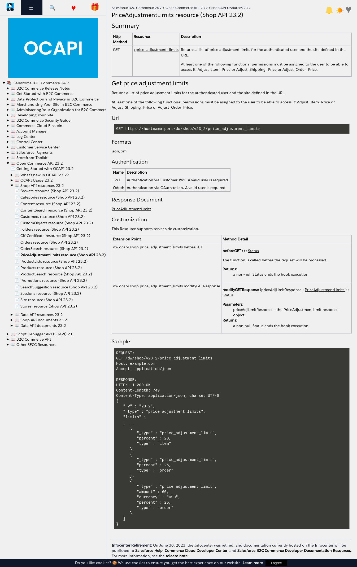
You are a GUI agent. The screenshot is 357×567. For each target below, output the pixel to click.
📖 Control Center (26, 141)
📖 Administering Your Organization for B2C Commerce (59, 109)
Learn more (253, 562)
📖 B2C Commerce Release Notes (40, 88)
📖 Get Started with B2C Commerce (42, 93)
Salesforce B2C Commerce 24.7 (40, 83)
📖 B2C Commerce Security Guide (41, 120)
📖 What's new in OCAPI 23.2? (42, 175)
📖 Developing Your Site (32, 115)
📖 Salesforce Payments (32, 152)
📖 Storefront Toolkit (29, 157)
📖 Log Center (23, 136)
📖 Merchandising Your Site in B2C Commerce (51, 104)
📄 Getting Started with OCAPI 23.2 (42, 168)
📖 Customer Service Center (35, 147)
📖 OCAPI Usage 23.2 (34, 180)
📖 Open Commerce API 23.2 (37, 163)
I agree (276, 563)
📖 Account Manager (29, 131)
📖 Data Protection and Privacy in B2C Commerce (55, 99)
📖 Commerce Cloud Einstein (36, 125)
